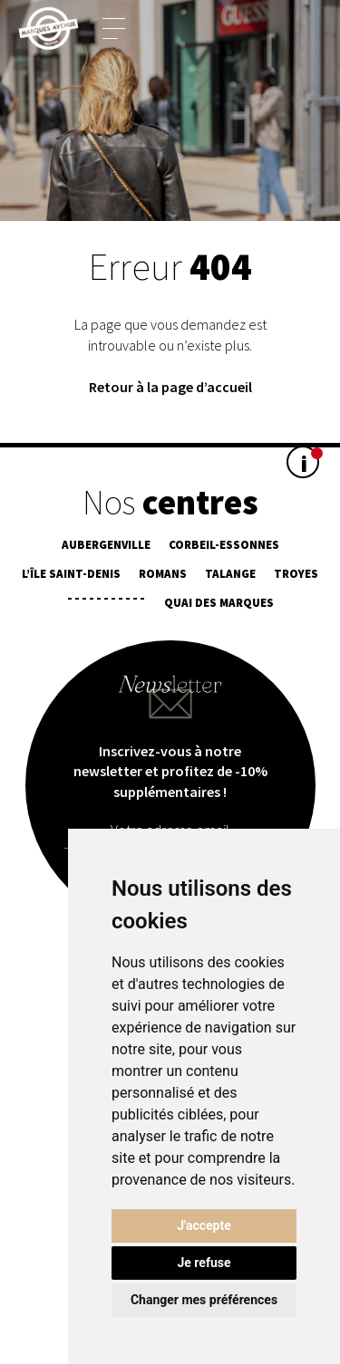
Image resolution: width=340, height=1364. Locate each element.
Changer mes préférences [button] (204, 1299)
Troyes (296, 573)
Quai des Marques (219, 602)
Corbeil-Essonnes (224, 544)
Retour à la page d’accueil (170, 387)
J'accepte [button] (204, 1225)
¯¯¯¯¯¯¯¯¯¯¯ (106, 602)
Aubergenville (106, 544)
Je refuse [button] (203, 1262)
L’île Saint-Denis (71, 573)
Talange (230, 573)
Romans (163, 573)
